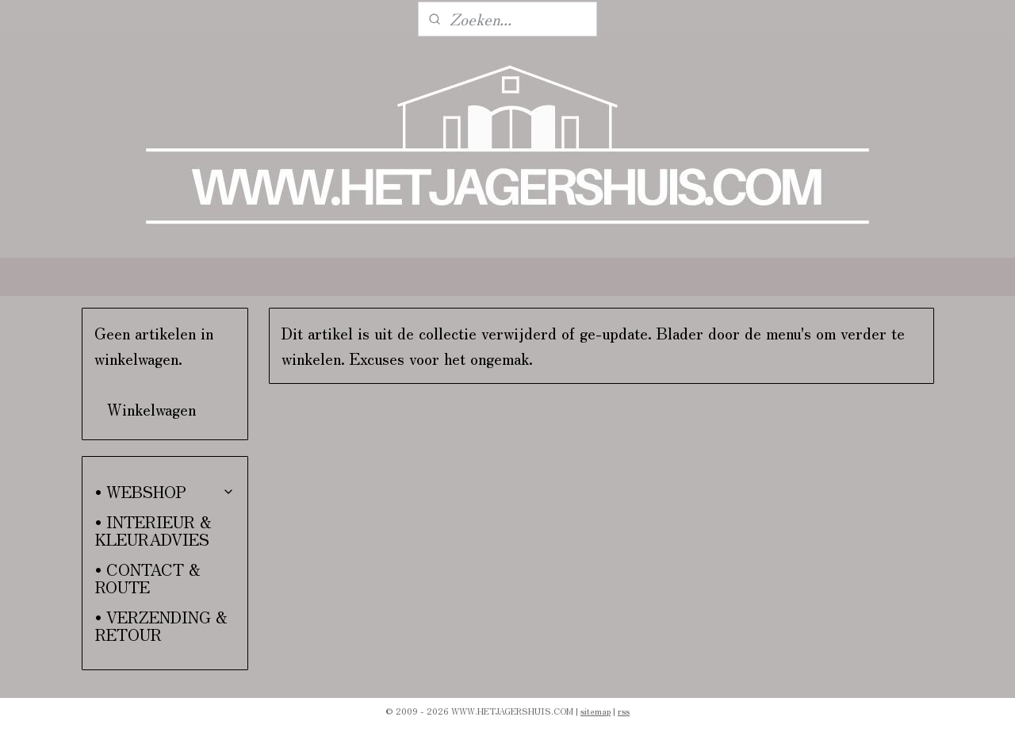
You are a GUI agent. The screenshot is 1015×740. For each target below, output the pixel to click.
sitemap (595, 710)
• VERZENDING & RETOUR (161, 625)
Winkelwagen (151, 408)
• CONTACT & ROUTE (148, 578)
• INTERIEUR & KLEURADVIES (153, 530)
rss (624, 710)
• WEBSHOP (165, 491)
